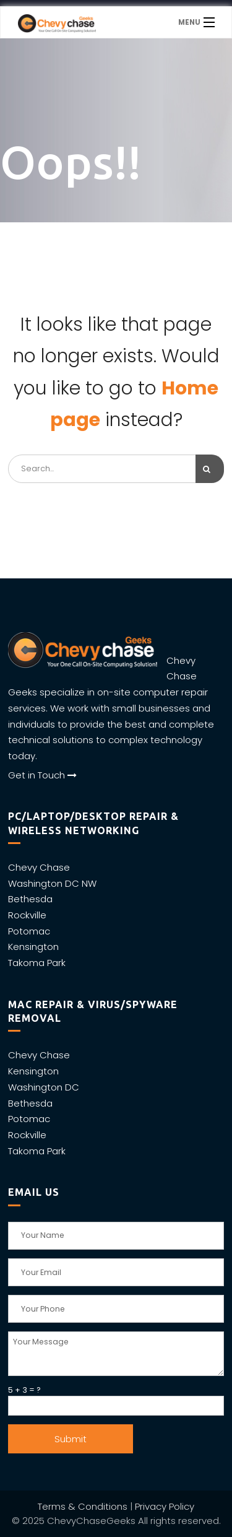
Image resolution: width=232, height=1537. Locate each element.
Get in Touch (42, 775)
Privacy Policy (164, 1506)
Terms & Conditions (82, 1506)
